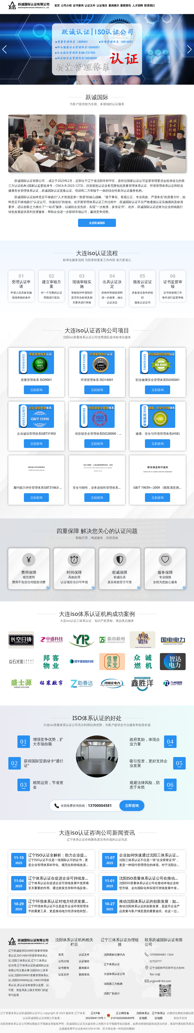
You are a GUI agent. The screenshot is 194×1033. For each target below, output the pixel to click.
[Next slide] (189, 49)
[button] (94, 81)
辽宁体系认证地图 (158, 1015)
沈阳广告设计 (112, 993)
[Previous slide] (4, 49)
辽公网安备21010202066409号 (121, 1015)
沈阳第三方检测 (113, 983)
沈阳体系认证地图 (143, 1015)
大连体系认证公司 (114, 974)
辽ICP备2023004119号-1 (95, 1015)
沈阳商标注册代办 (114, 954)
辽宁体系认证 (112, 964)
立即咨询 (132, 805)
